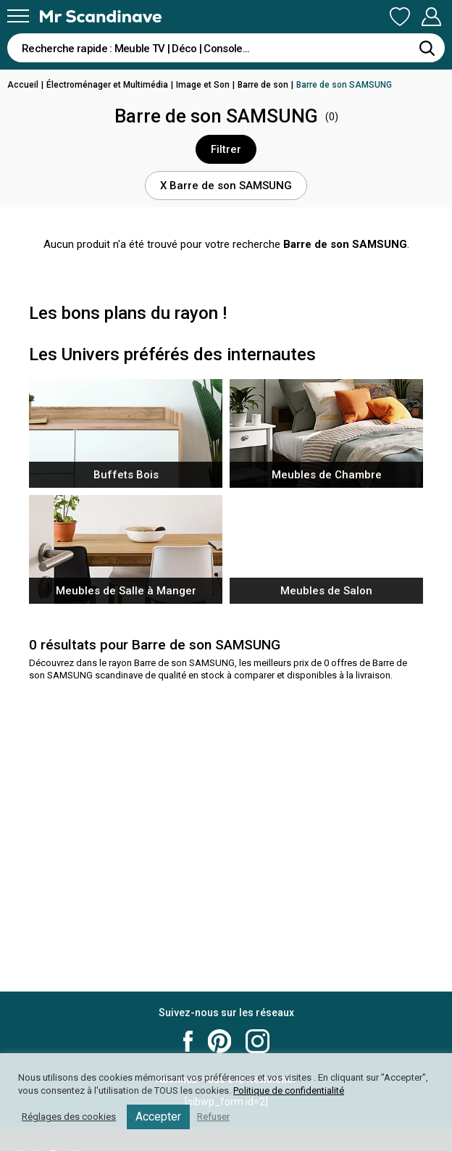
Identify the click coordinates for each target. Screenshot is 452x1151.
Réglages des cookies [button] (69, 1116)
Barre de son (263, 85)
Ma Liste (400, 16)
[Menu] (18, 16)
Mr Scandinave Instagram (257, 1041)
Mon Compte (431, 16)
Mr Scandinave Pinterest (219, 1041)
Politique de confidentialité (288, 1090)
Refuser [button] (213, 1116)
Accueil (22, 85)
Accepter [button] (158, 1116)
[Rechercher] (427, 47)
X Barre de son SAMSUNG (226, 185)
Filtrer (226, 149)
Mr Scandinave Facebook (188, 1041)
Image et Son (203, 85)
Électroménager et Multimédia (107, 85)
